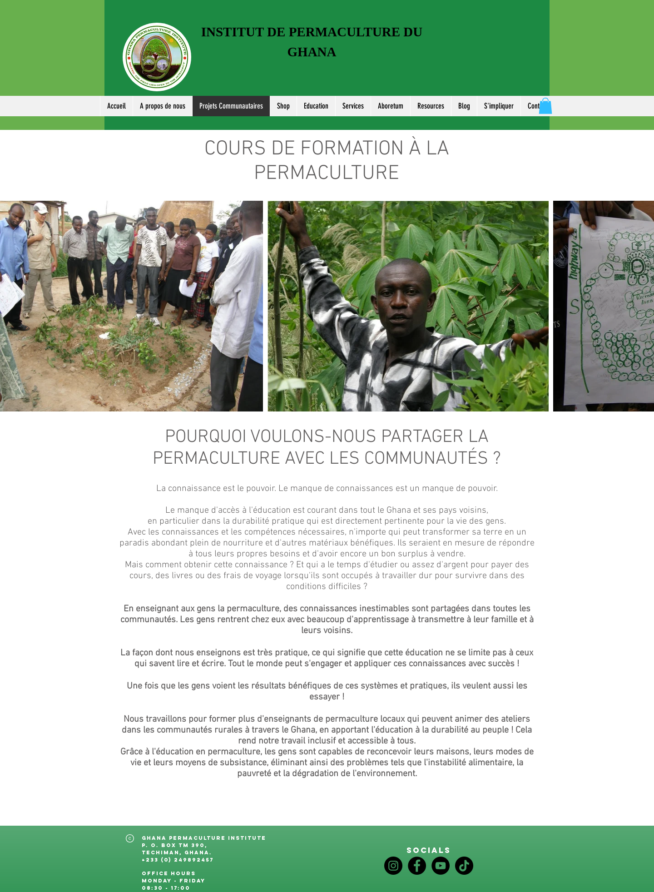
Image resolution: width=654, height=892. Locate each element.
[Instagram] (393, 866)
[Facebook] (417, 866)
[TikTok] (464, 866)
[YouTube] (440, 866)
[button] (430, 106)
